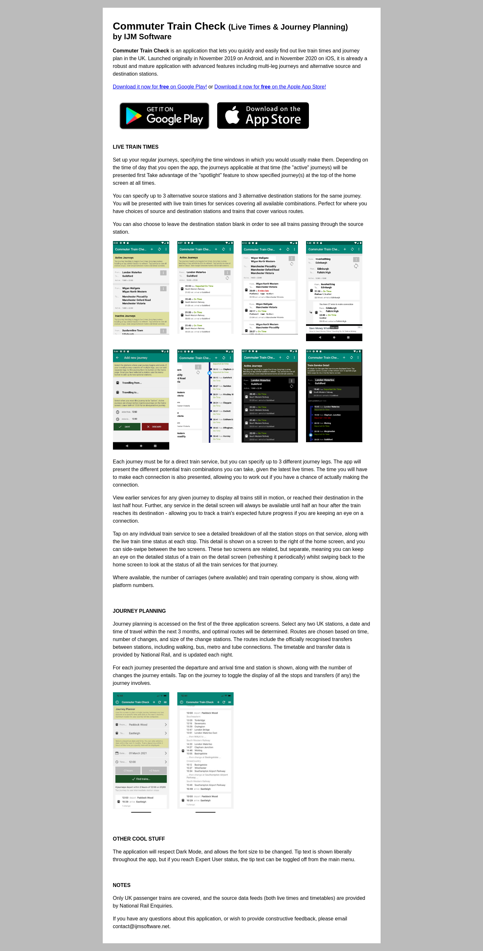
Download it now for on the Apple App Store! (270, 86)
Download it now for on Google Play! (160, 86)
